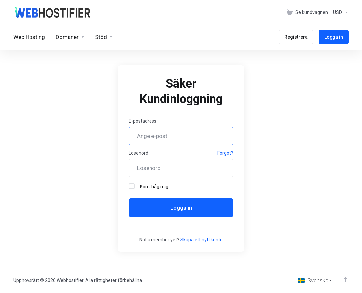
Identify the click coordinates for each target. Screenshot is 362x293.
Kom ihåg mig (148, 186)
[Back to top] (345, 278)
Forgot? (225, 153)
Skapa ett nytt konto (201, 239)
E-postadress (142, 121)
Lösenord (138, 153)
